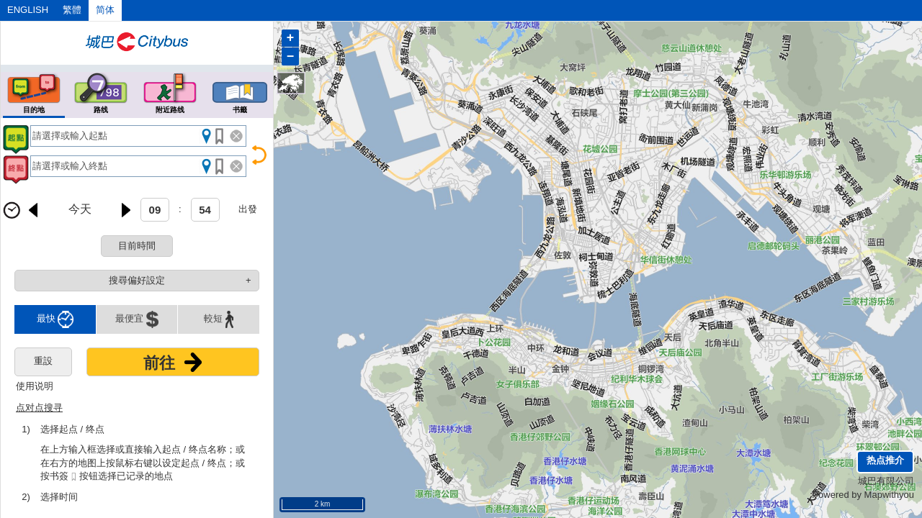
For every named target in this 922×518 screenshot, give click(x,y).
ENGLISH (27, 9)
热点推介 (885, 460)
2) (26, 496)
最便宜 (136, 319)
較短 (218, 319)
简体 (105, 9)
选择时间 (59, 496)
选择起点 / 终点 (72, 429)
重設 (43, 360)
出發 (247, 209)
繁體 (72, 9)
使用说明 (34, 386)
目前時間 (137, 245)
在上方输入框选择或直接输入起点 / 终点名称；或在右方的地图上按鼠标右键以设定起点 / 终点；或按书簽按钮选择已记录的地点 (142, 463)
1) (26, 429)
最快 (55, 319)
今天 (79, 209)
